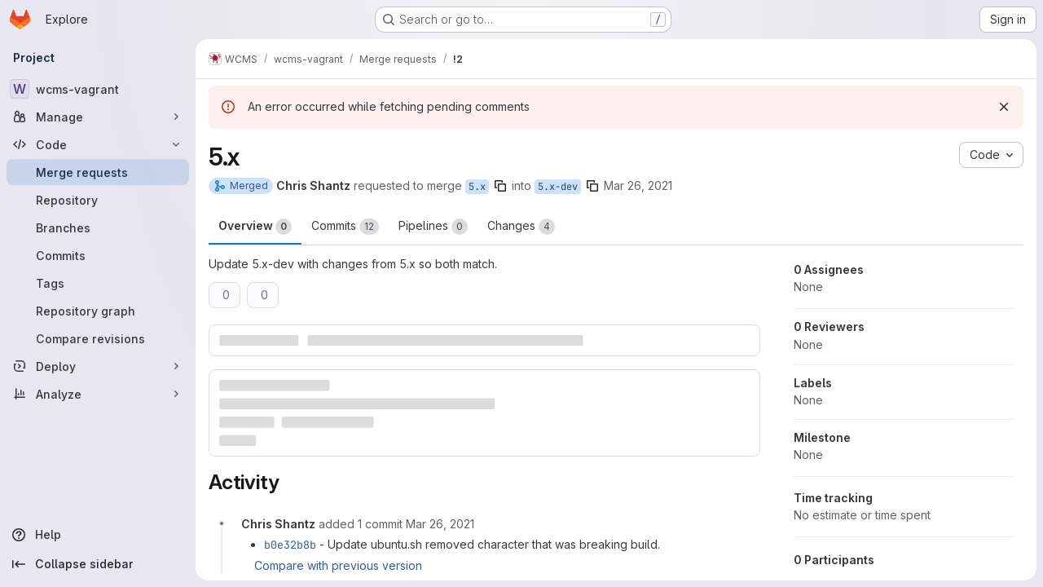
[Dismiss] (1004, 107)
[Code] (98, 144)
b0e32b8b (290, 544)
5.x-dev (558, 186)
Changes (521, 226)
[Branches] (98, 227)
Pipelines (433, 226)
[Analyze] (98, 394)
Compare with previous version (338, 565)
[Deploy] (98, 366)
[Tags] (98, 283)
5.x (477, 186)
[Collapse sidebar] (98, 564)
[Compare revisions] (98, 338)
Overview (255, 226)
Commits (345, 226)
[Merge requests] (98, 172)
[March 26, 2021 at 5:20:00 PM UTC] (440, 524)
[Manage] (98, 117)
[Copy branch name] (500, 186)
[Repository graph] (98, 311)
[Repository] (98, 200)
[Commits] (98, 255)
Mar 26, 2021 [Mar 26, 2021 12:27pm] (638, 185)
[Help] (98, 535)
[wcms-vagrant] (98, 89)
